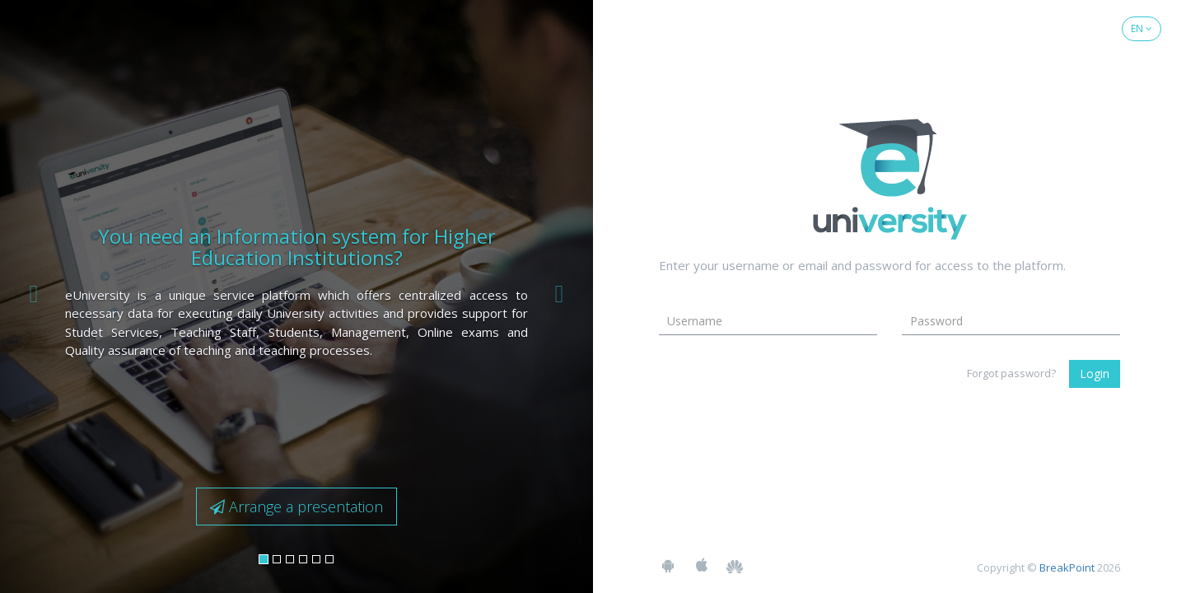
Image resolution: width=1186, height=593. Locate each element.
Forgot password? (1011, 373)
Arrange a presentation (296, 506)
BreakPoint (1067, 567)
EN (1141, 28)
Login (1094, 373)
